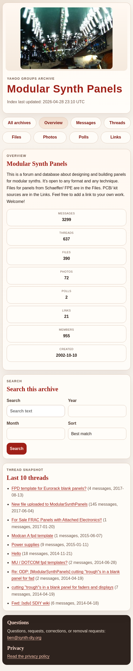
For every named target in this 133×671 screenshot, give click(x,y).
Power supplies (25, 544)
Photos (50, 137)
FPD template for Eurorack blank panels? (49, 488)
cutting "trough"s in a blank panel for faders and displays (62, 587)
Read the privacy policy (28, 656)
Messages (86, 123)
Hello (16, 553)
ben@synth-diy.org (24, 637)
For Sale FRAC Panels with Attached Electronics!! (57, 520)
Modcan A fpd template (32, 536)
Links (115, 137)
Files (16, 137)
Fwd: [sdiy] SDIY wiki (31, 603)
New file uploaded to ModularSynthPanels (49, 504)
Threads (117, 123)
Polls (83, 137)
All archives (19, 123)
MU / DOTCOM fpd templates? (40, 562)
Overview (53, 123)
